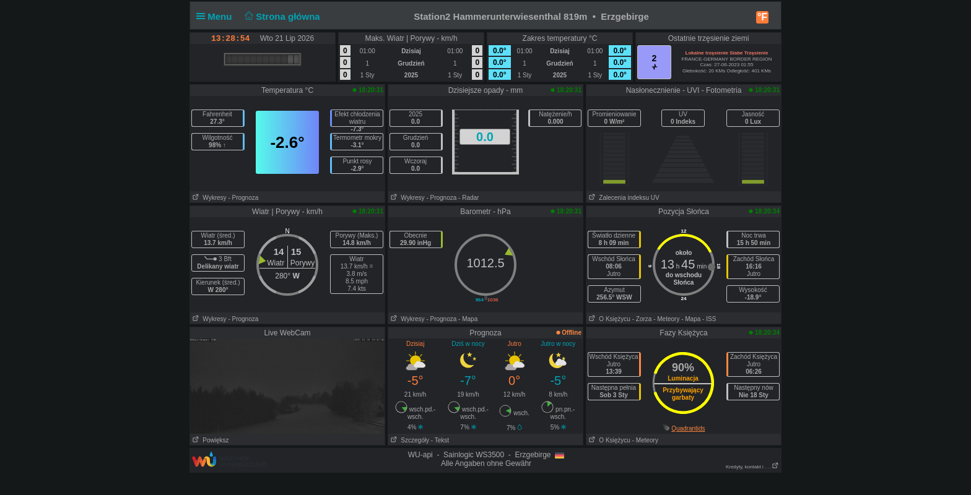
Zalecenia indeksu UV (623, 197)
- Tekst (440, 440)
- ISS (709, 319)
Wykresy (208, 197)
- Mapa (467, 319)
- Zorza (642, 319)
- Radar (468, 197)
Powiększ (209, 440)
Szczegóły (408, 440)
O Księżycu (608, 319)
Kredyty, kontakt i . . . (752, 467)
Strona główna (281, 16)
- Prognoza (243, 197)
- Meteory (666, 319)
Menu (216, 16)
